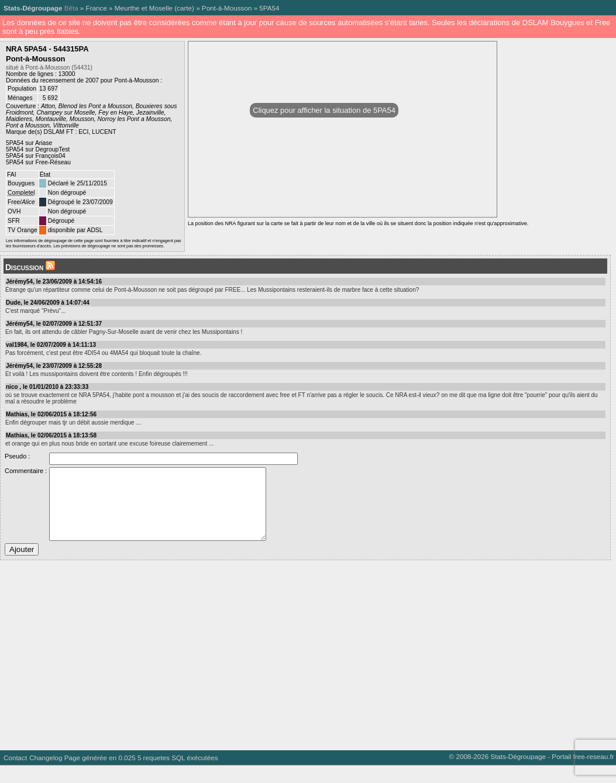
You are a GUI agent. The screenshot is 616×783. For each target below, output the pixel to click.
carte (184, 8)
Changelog (45, 775)
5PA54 (269, 8)
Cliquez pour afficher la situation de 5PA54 (324, 110)
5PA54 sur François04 (36, 156)
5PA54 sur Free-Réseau (38, 162)
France (96, 8)
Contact (15, 775)
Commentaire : (26, 470)
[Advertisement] (305, 668)
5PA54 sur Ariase (29, 143)
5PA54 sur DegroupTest (38, 149)
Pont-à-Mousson (227, 8)
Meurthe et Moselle (144, 8)
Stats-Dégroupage (33, 8)
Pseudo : (17, 456)
